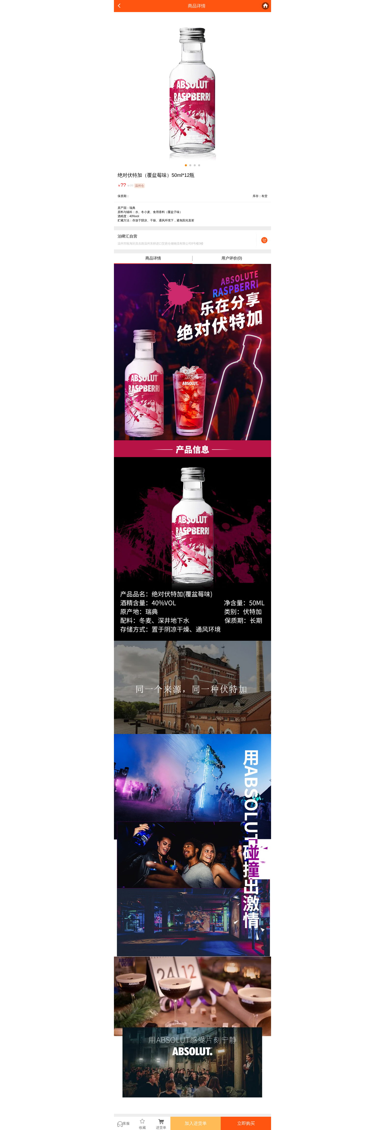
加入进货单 (196, 1123)
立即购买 (246, 1123)
